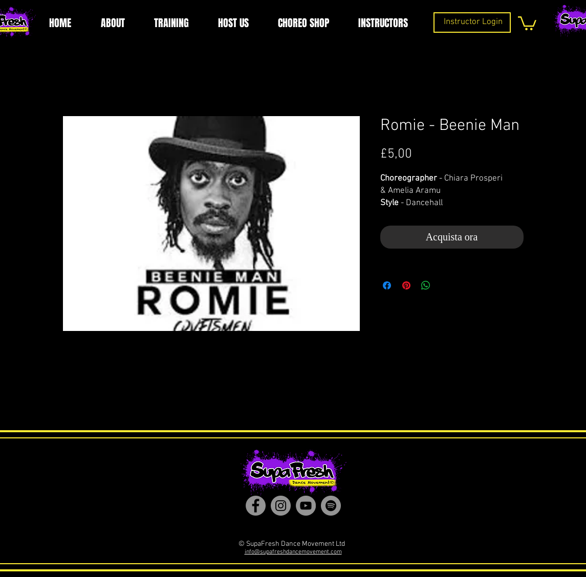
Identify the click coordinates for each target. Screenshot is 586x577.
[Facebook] (256, 506)
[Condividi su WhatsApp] (426, 285)
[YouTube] (306, 506)
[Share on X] (445, 285)
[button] (527, 22)
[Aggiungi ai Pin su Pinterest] (406, 285)
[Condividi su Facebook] (387, 285)
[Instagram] (281, 506)
